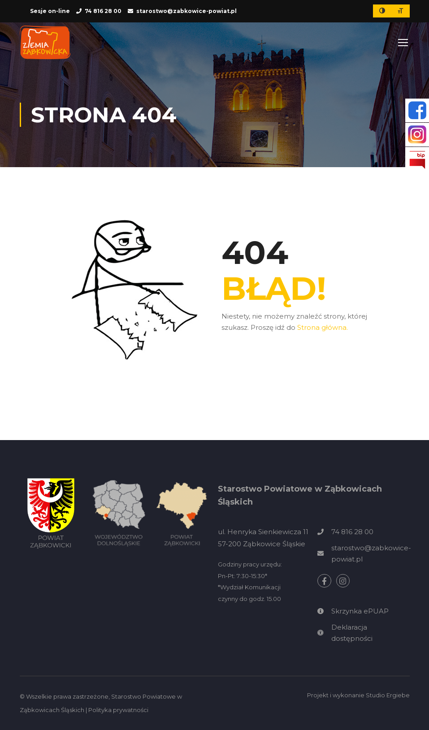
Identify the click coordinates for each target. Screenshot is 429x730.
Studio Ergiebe (388, 695)
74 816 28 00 (103, 11)
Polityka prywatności (118, 709)
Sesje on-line (50, 11)
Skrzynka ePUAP (360, 611)
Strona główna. (322, 327)
